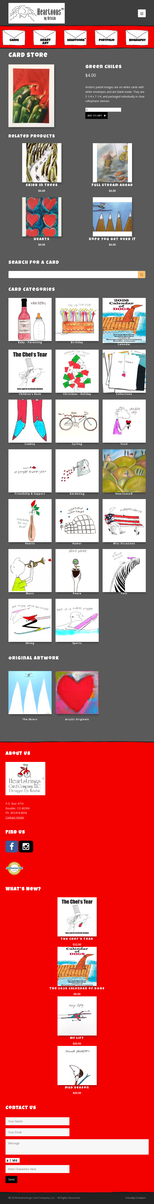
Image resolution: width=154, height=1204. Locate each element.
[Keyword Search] (73, 274)
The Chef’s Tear (77, 939)
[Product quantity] (103, 110)
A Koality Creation (135, 1197)
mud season (77, 1087)
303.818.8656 (18, 813)
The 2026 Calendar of (77, 988)
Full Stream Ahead (112, 185)
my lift (77, 1038)
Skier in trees (42, 185)
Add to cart (94, 115)
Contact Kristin (14, 817)
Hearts (42, 239)
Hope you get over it (112, 239)
